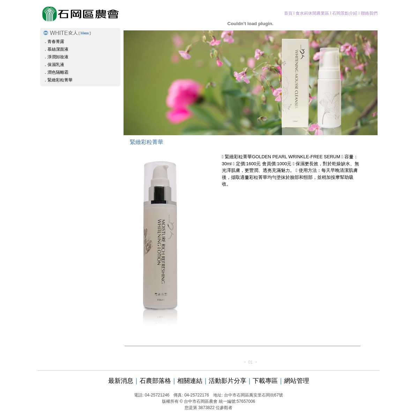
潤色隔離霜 (57, 72)
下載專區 (265, 380)
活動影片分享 (227, 380)
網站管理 (296, 380)
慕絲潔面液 (57, 49)
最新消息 (120, 380)
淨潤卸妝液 (57, 56)
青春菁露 (55, 41)
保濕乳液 (55, 64)
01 (250, 362)
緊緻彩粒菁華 (60, 80)
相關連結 (189, 380)
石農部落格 (155, 380)
